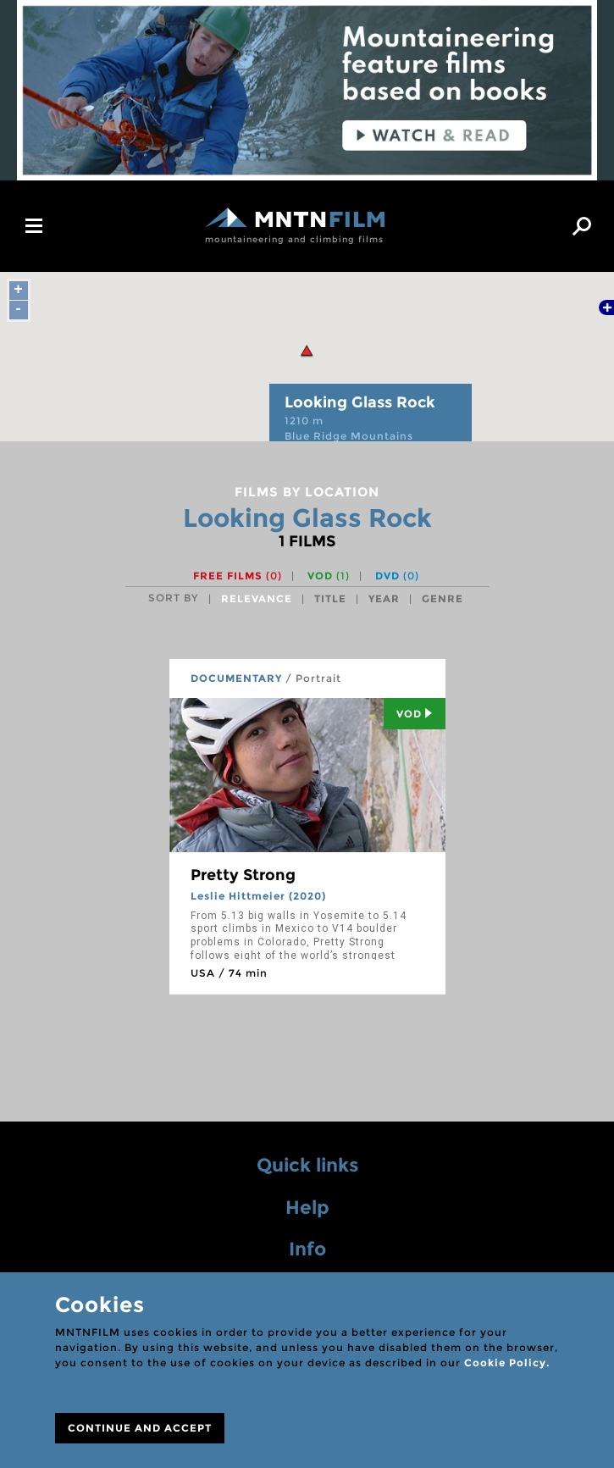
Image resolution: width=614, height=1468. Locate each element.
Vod (414, 713)
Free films (237, 575)
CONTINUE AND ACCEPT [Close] (140, 1427)
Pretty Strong (243, 875)
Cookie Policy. (507, 1362)
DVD (397, 575)
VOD (328, 575)
